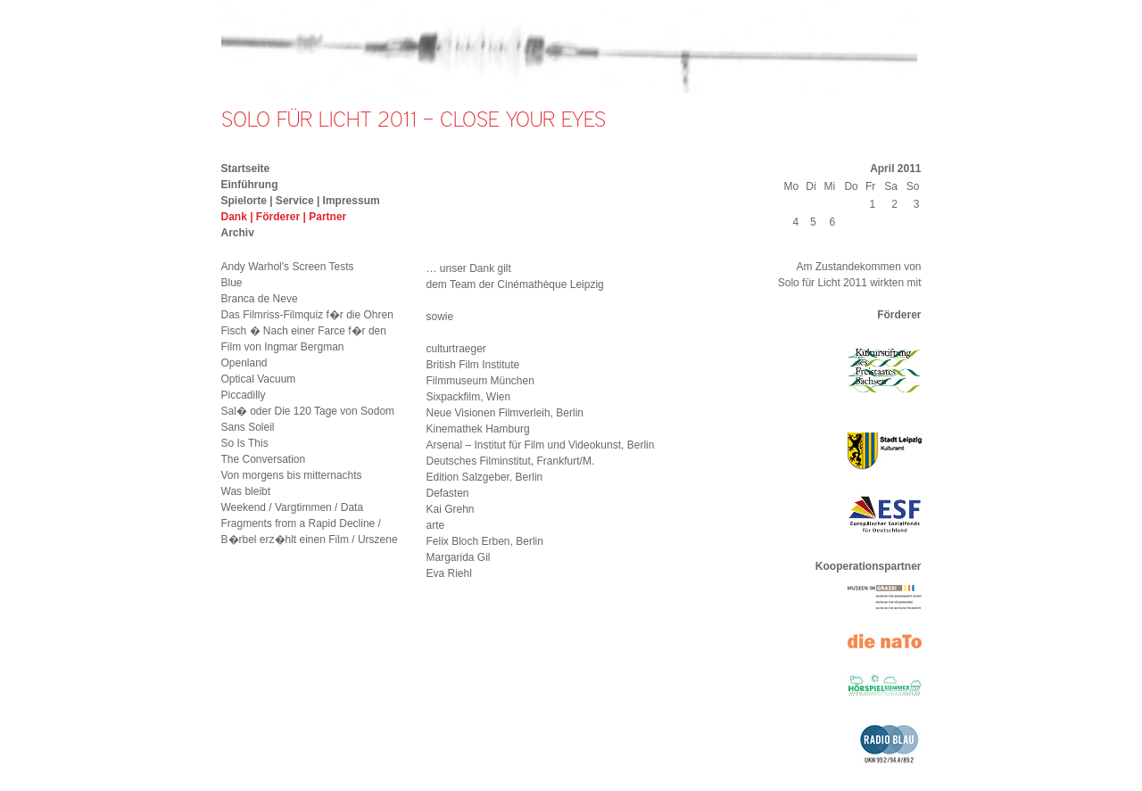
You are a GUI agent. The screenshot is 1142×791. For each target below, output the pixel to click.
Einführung (249, 184)
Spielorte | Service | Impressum (300, 200)
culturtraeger (456, 348)
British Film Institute (473, 364)
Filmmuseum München (480, 381)
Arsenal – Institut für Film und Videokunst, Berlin (540, 445)
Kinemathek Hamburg (478, 429)
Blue (232, 282)
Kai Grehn (450, 509)
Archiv (237, 233)
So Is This (245, 443)
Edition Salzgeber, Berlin (484, 477)
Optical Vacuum (258, 379)
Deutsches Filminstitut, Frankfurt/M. (510, 461)
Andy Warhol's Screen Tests (287, 266)
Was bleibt (246, 491)
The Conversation (263, 459)
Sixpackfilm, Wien (468, 397)
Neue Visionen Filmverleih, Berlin (505, 413)
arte (435, 525)
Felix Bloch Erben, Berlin (484, 541)
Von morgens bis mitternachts (291, 475)
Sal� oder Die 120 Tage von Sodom (308, 411)
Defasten (447, 493)
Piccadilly (243, 395)
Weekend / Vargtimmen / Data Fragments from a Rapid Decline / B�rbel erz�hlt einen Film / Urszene (309, 523)
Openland (244, 363)
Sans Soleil (248, 427)
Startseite (245, 168)
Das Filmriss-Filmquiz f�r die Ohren (307, 315)
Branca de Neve (259, 299)
